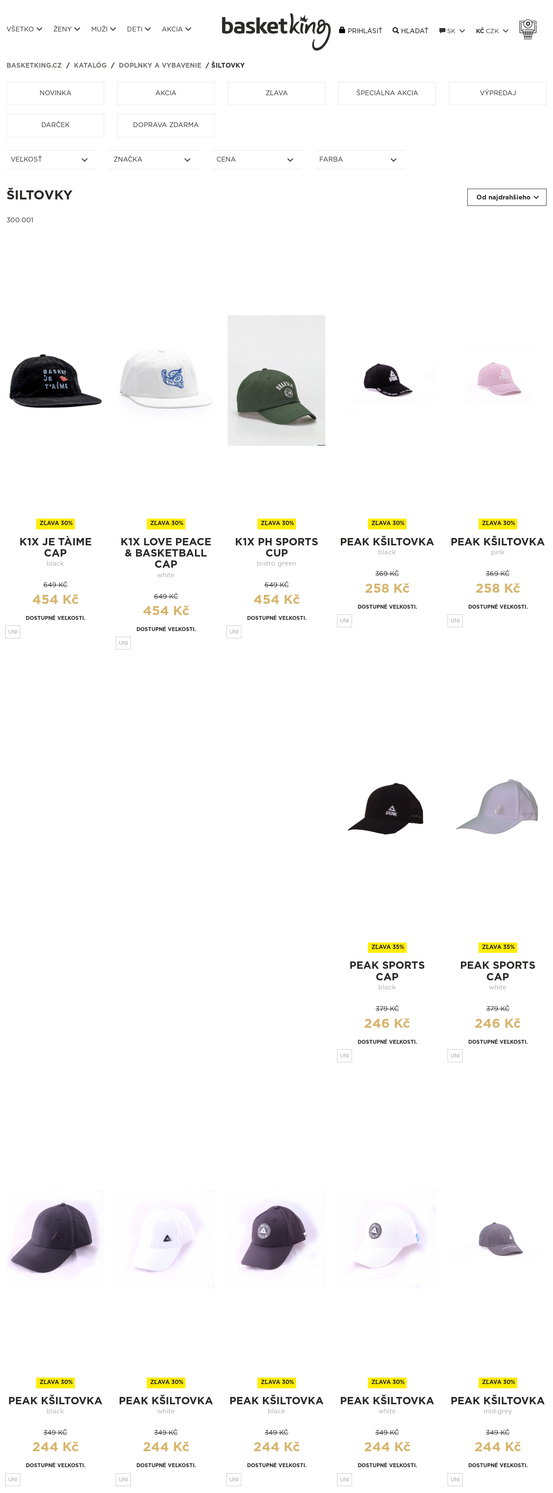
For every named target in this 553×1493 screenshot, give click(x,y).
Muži (103, 29)
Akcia (177, 29)
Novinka (55, 93)
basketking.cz (34, 65)
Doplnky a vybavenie (160, 65)
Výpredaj (498, 93)
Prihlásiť (365, 31)
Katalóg (90, 65)
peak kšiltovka (387, 542)
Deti (139, 29)
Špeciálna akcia (387, 93)
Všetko (24, 29)
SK (452, 31)
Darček (55, 125)
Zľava (277, 93)
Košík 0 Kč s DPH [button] (530, 24)
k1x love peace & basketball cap (165, 553)
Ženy (66, 29)
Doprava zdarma (166, 125)
